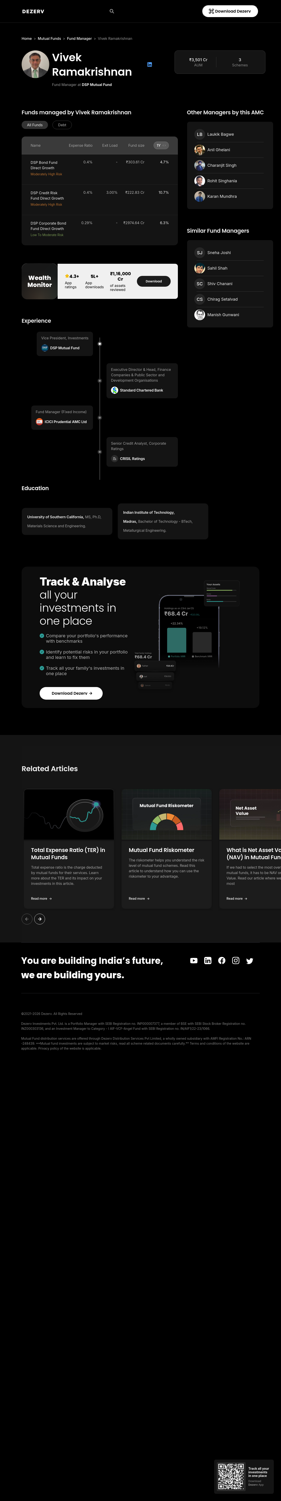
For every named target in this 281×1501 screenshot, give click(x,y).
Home (27, 38)
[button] (35, 125)
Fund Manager (79, 38)
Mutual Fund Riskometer (161, 850)
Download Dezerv (230, 11)
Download (154, 281)
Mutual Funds (49, 38)
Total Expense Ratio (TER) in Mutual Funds (68, 853)
